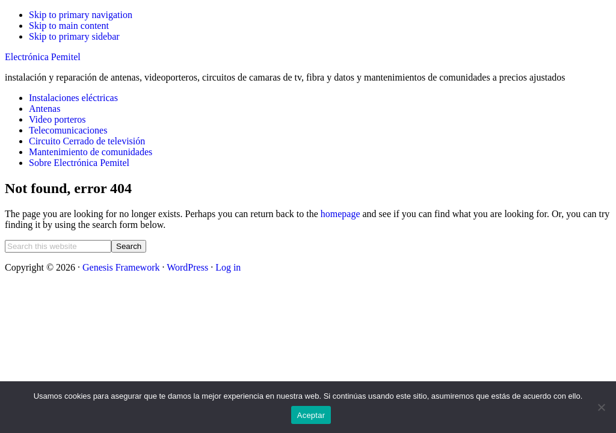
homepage (340, 214)
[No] (601, 407)
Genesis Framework (120, 267)
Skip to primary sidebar (74, 36)
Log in (228, 267)
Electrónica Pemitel (43, 57)
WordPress (187, 267)
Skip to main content (69, 25)
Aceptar (311, 415)
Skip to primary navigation (80, 15)
